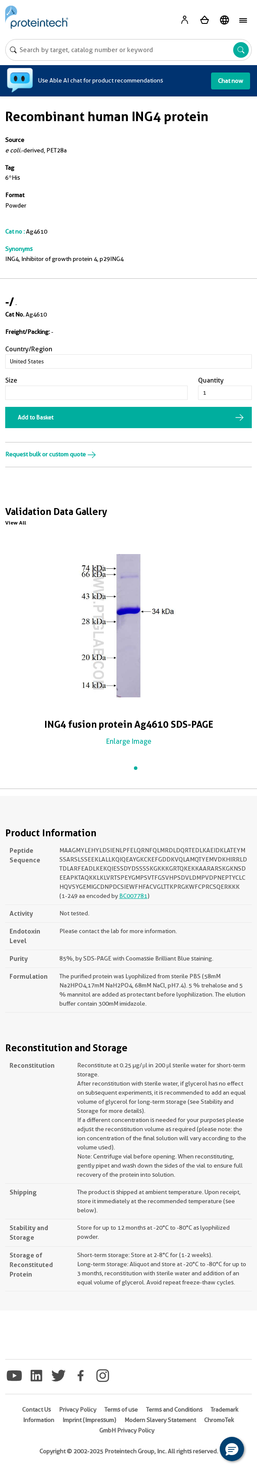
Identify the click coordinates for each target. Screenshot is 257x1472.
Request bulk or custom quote (50, 454)
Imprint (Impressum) (89, 1419)
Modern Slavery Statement (160, 1419)
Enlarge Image (128, 741)
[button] (232, 1449)
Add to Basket (35, 417)
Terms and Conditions (174, 1409)
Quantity (211, 380)
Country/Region (28, 349)
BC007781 (133, 895)
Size (11, 380)
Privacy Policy (77, 1409)
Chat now (230, 80)
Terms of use (121, 1409)
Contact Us (36, 1409)
